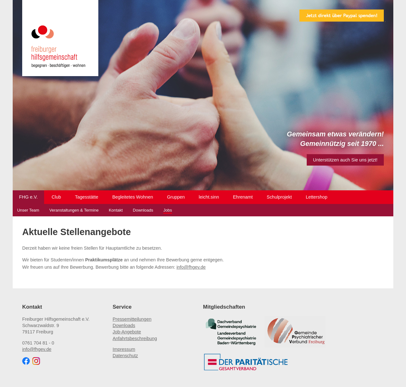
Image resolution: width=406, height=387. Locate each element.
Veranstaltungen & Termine (74, 210)
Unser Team (28, 210)
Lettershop (316, 197)
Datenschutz (125, 355)
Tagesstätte (86, 197)
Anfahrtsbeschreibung (135, 338)
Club (56, 197)
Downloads (143, 210)
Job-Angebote (127, 331)
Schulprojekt (279, 197)
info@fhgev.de (191, 267)
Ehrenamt (242, 197)
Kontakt (116, 210)
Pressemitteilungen (132, 319)
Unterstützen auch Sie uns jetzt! (345, 159)
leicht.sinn (209, 197)
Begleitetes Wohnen (132, 197)
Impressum (124, 349)
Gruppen (176, 197)
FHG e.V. (28, 197)
